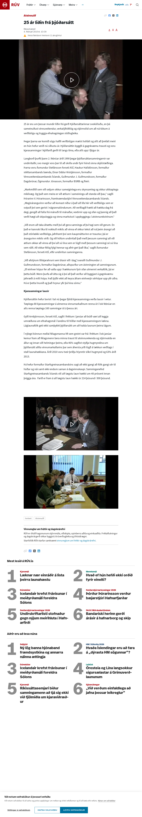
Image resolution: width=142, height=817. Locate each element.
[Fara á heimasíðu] (12, 5)
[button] (72, 424)
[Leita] (137, 5)
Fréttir (30, 5)
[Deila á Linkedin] (117, 15)
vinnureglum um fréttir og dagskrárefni (76, 540)
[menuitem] (34, 5)
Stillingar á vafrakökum (18, 810)
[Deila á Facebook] (110, 15)
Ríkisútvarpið (29, 29)
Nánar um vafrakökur (106, 802)
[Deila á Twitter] (113, 15)
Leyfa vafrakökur (75, 810)
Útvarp (42, 5)
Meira (72, 5)
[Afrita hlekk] (105, 15)
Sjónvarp (57, 5)
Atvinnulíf (30, 15)
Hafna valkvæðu (47, 810)
